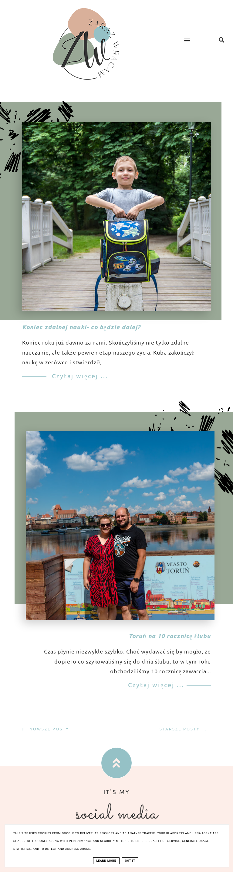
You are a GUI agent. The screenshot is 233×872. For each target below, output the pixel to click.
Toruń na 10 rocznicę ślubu (170, 651)
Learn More (106, 860)
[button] (192, 35)
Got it (130, 860)
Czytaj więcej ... (78, 375)
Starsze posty (181, 728)
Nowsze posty (48, 728)
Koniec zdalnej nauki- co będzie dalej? (81, 327)
